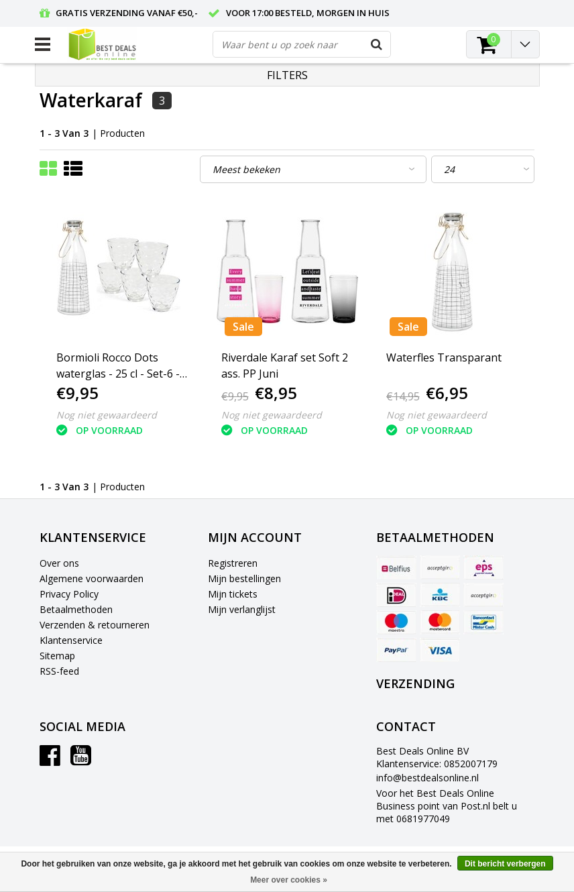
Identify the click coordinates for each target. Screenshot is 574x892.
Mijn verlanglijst (242, 609)
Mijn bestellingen (244, 578)
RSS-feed (59, 671)
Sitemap (57, 655)
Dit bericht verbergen (505, 864)
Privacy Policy (69, 594)
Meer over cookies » (288, 880)
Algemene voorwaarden (92, 578)
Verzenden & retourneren (95, 624)
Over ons (59, 563)
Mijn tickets (232, 594)
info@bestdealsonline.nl (427, 777)
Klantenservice (71, 640)
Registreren (232, 563)
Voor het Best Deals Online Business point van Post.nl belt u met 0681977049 (446, 806)
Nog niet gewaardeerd (106, 414)
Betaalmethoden (76, 609)
